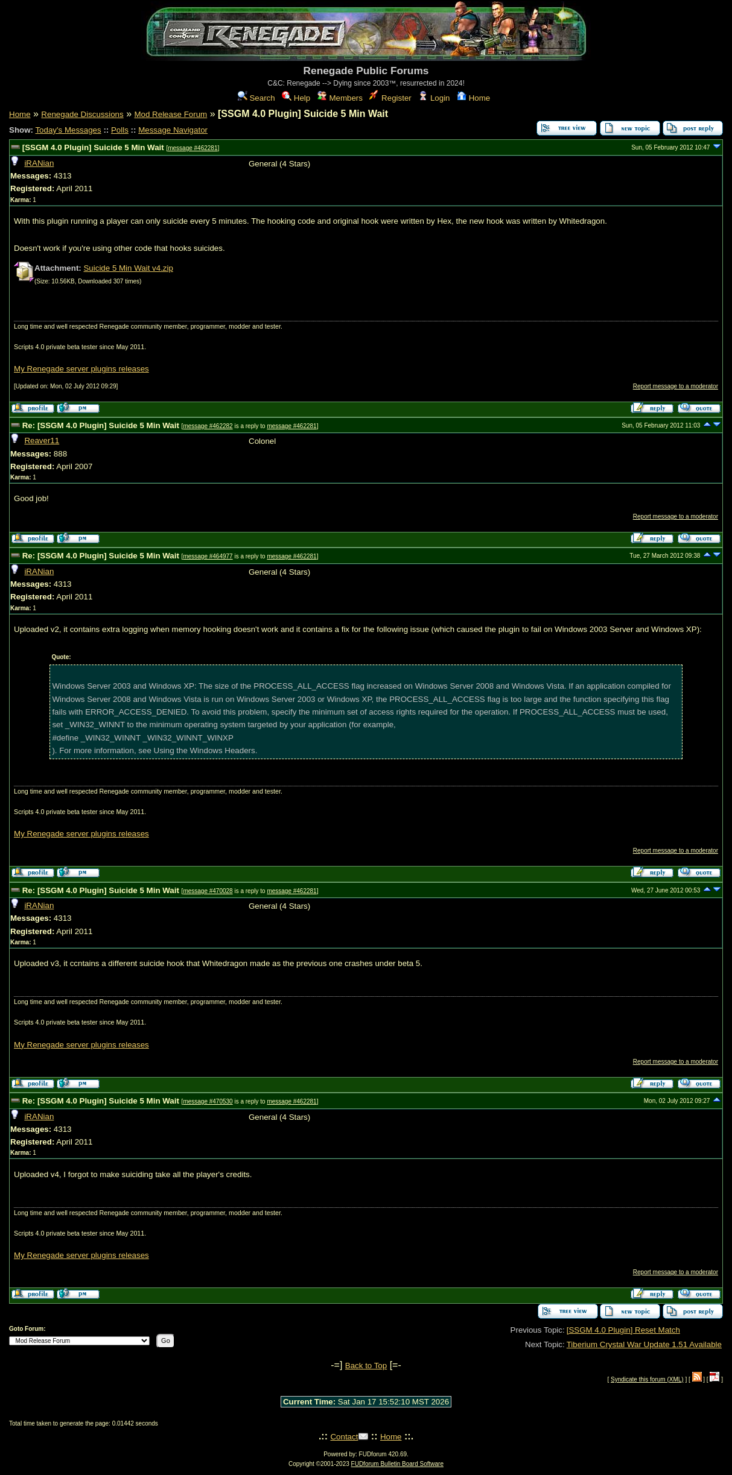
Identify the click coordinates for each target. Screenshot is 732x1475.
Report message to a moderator (675, 386)
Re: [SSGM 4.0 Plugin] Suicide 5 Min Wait (100, 425)
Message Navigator (173, 129)
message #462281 (192, 148)
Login (434, 98)
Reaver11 (41, 440)
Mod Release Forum (170, 114)
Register (390, 98)
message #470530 (207, 1101)
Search (256, 98)
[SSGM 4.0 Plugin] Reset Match (623, 1329)
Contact (344, 1436)
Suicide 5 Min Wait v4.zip (128, 268)
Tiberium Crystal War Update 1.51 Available (644, 1344)
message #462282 (207, 426)
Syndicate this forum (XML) (647, 1379)
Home (473, 98)
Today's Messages (68, 129)
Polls (120, 129)
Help (296, 98)
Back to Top (366, 1365)
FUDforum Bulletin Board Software (397, 1464)
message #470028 (207, 891)
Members (340, 98)
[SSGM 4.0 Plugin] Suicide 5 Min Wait (93, 147)
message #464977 (207, 556)
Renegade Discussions (82, 114)
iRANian (39, 163)
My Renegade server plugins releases (81, 368)
